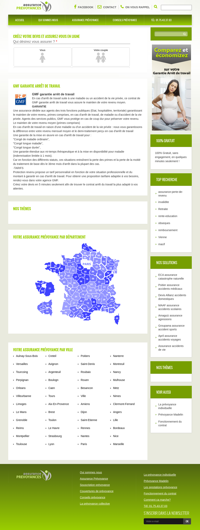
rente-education (167, 216)
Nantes (85, 436)
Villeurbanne (23, 396)
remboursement (168, 230)
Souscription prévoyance (95, 484)
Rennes (85, 428)
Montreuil (118, 364)
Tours (51, 396)
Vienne (162, 237)
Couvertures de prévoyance (96, 491)
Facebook (83, 7)
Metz (116, 388)
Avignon (53, 364)
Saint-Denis (88, 364)
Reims (20, 428)
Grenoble (21, 420)
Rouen (85, 380)
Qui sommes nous (48, 20)
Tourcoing (22, 372)
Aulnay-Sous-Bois (27, 356)
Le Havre (54, 428)
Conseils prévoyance (125, 20)
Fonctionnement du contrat (160, 493)
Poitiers (85, 356)
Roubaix (86, 372)
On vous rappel (135, 7)
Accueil (19, 20)
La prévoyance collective (95, 503)
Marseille (118, 444)
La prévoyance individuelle (160, 474)
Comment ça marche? (157, 499)
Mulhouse (119, 380)
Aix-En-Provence (58, 404)
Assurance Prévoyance (85, 20)
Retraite (163, 209)
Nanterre (118, 356)
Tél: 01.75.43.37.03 (161, 20)
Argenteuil (54, 372)
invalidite (163, 202)
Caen (51, 388)
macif (161, 244)
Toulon (52, 420)
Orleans (21, 388)
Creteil (52, 356)
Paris (84, 444)
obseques (164, 223)
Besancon (87, 388)
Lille (115, 420)
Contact (106, 7)
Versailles (22, 364)
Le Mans (21, 412)
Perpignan (22, 380)
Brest (51, 412)
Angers (117, 412)
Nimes (117, 396)
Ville (83, 396)
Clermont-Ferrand (124, 404)
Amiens (85, 404)
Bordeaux (119, 428)
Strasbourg (55, 436)
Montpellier (22, 436)
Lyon (51, 444)
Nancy (117, 372)
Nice (116, 436)
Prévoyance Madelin (170, 414)
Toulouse (21, 444)
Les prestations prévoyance (160, 487)
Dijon (84, 412)
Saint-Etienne (89, 420)
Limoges (21, 404)
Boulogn (53, 380)
